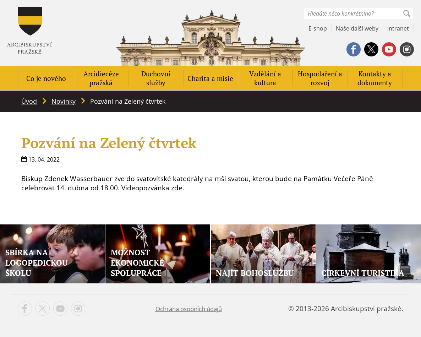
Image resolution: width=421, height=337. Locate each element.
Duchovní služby (155, 78)
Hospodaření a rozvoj (320, 78)
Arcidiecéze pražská (101, 78)
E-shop (317, 28)
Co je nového (46, 78)
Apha (29, 30)
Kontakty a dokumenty (374, 78)
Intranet (398, 28)
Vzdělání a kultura (265, 78)
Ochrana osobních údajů (188, 309)
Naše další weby (357, 28)
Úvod (29, 101)
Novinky (63, 101)
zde (176, 187)
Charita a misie (210, 78)
